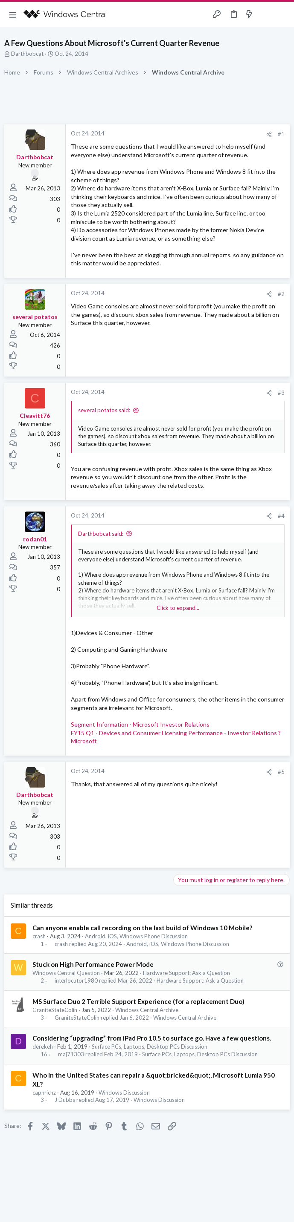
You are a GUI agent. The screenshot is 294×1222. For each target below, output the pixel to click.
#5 (281, 771)
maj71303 (71, 1054)
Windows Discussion (124, 1092)
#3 (281, 392)
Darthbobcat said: (100, 533)
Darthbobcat (27, 53)
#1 (281, 134)
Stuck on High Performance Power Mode (93, 964)
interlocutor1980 (76, 980)
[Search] (282, 14)
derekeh (42, 1046)
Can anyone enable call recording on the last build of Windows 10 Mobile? (142, 928)
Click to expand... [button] (178, 607)
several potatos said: (104, 410)
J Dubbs (65, 1100)
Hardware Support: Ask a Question (186, 972)
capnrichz (44, 1092)
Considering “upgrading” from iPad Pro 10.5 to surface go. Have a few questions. (151, 1038)
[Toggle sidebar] (265, 14)
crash (39, 936)
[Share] (269, 134)
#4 (281, 515)
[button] (12, 14)
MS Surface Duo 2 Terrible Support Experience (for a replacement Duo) (138, 1001)
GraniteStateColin (54, 1009)
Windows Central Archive (146, 1009)
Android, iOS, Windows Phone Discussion (136, 936)
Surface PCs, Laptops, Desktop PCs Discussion (149, 1046)
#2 (281, 293)
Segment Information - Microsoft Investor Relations (140, 724)
